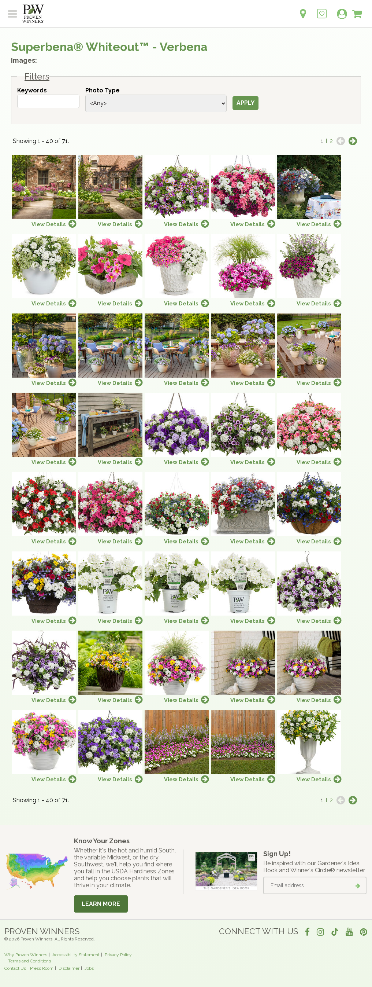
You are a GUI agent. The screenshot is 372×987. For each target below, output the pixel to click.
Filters (37, 76)
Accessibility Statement (76, 954)
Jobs (89, 968)
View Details (48, 224)
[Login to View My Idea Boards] (322, 9)
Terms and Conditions (29, 961)
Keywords (32, 90)
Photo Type (102, 90)
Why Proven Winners (25, 954)
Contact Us (15, 968)
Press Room (41, 968)
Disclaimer (69, 968)
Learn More (101, 903)
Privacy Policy (118, 954)
